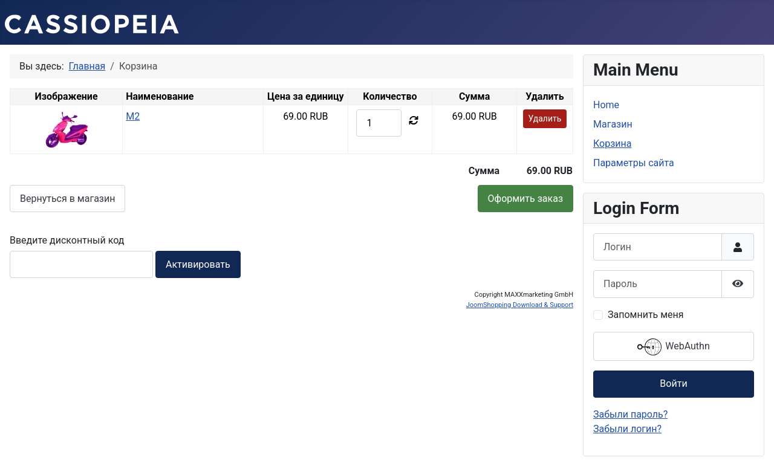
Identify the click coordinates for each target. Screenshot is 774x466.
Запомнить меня (646, 314)
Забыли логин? (627, 429)
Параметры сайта (633, 163)
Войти (673, 383)
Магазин (613, 124)
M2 (133, 116)
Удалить (545, 118)
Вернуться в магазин (67, 198)
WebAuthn (673, 347)
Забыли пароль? (630, 414)
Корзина (612, 143)
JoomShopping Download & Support (519, 305)
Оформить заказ (525, 198)
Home (606, 105)
